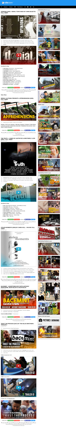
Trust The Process (28, 424)
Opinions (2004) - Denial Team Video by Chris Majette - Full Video (18, 12)
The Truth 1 (26, 223)
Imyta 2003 (20, 281)
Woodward (32, 89)
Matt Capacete (30, 422)
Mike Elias (18, 124)
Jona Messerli (5, 280)
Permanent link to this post (19, 92)
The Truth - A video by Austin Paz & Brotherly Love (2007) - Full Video (18, 139)
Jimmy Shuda (28, 132)
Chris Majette (9, 89)
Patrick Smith (31, 280)
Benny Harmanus (32, 279)
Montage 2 (22, 124)
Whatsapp (11, 87)
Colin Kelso (16, 40)
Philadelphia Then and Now (26, 125)
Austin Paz (4, 221)
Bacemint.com (16, 313)
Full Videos (20, 7)
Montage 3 (27, 124)
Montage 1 (13, 124)
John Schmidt (9, 91)
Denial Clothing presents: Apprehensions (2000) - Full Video (17, 99)
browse (48, 316)
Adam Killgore (21, 132)
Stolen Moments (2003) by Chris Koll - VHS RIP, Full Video (18, 228)
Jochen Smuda (29, 272)
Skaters (5, 7)
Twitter (33, 87)
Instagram (17, 87)
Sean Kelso (22, 42)
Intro (9, 124)
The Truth (21, 223)
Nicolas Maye (18, 279)
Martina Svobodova (20, 91)
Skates (11, 7)
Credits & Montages (8, 127)
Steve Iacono (16, 422)
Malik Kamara (28, 91)
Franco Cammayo (28, 221)
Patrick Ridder (23, 422)
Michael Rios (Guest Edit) (15, 125)
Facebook (28, 87)
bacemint (9, 319)
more (49, 9)
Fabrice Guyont (17, 271)
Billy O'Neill (22, 221)
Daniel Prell (18, 280)
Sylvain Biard (11, 272)
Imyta (14, 91)
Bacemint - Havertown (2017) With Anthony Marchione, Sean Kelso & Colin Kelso (15, 287)
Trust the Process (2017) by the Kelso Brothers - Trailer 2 (17, 324)
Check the (6, 313)
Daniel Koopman (11, 279)
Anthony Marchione (27, 319)
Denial (4, 89)
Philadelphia (19, 133)
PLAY (14, 268)
